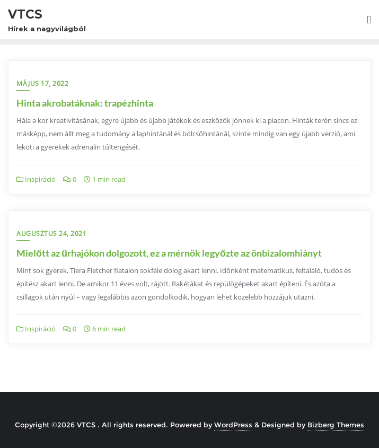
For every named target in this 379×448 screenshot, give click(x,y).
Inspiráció (36, 179)
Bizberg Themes (335, 424)
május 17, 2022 (42, 83)
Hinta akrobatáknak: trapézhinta (84, 103)
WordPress (233, 424)
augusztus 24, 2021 (51, 233)
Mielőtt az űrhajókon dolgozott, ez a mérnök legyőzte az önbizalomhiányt (169, 253)
